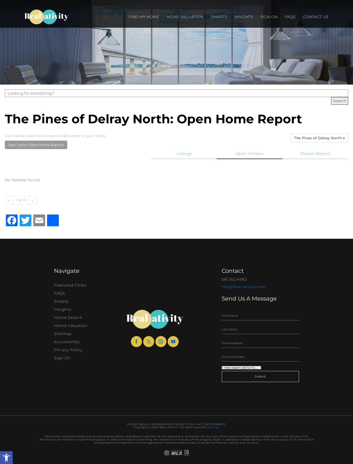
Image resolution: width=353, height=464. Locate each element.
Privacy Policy (68, 350)
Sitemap (63, 333)
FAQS (290, 16)
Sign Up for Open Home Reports (36, 145)
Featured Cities (70, 285)
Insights (243, 16)
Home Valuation (185, 16)
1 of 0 (21, 200)
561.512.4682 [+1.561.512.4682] (234, 279)
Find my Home (143, 16)
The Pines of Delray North (319, 138)
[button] (6, 457)
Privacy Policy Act (188, 424)
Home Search (68, 317)
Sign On (269, 16)
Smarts (219, 16)
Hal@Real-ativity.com (244, 286)
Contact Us (315, 16)
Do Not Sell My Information (149, 424)
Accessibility (67, 341)
